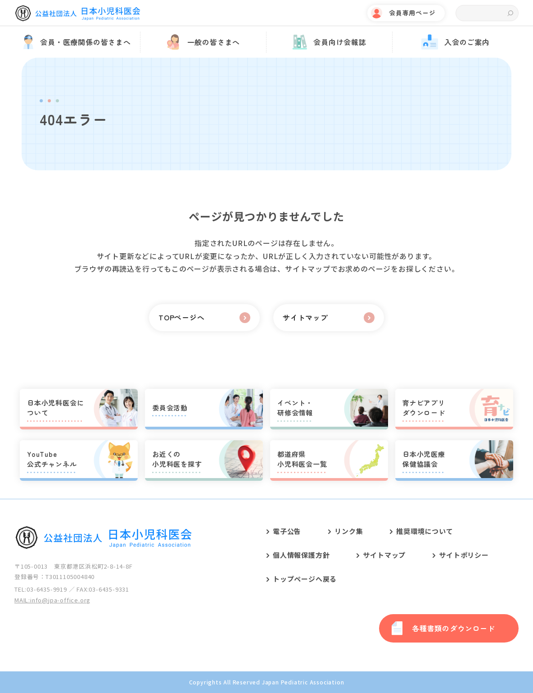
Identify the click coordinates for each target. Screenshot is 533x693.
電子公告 (287, 531)
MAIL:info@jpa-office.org (52, 600)
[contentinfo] (266, 596)
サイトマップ (384, 555)
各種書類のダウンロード (453, 628)
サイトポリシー (464, 555)
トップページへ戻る (305, 579)
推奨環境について (424, 531)
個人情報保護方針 (301, 555)
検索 (510, 13)
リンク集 (348, 531)
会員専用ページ (412, 12)
